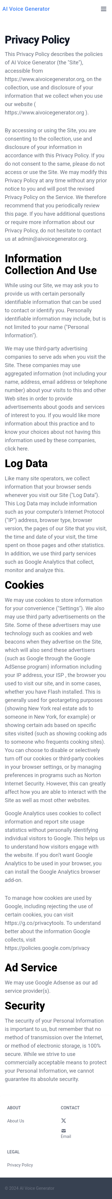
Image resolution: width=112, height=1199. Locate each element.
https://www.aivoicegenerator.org (44, 79)
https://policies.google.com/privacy (47, 948)
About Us (15, 1121)
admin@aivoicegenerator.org (52, 239)
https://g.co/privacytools (34, 923)
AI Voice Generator (37, 1188)
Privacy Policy (20, 1165)
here (22, 448)
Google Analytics (25, 813)
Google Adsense (54, 982)
